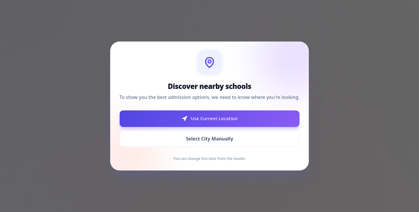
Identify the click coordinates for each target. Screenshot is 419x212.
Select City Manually (209, 138)
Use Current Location (210, 118)
